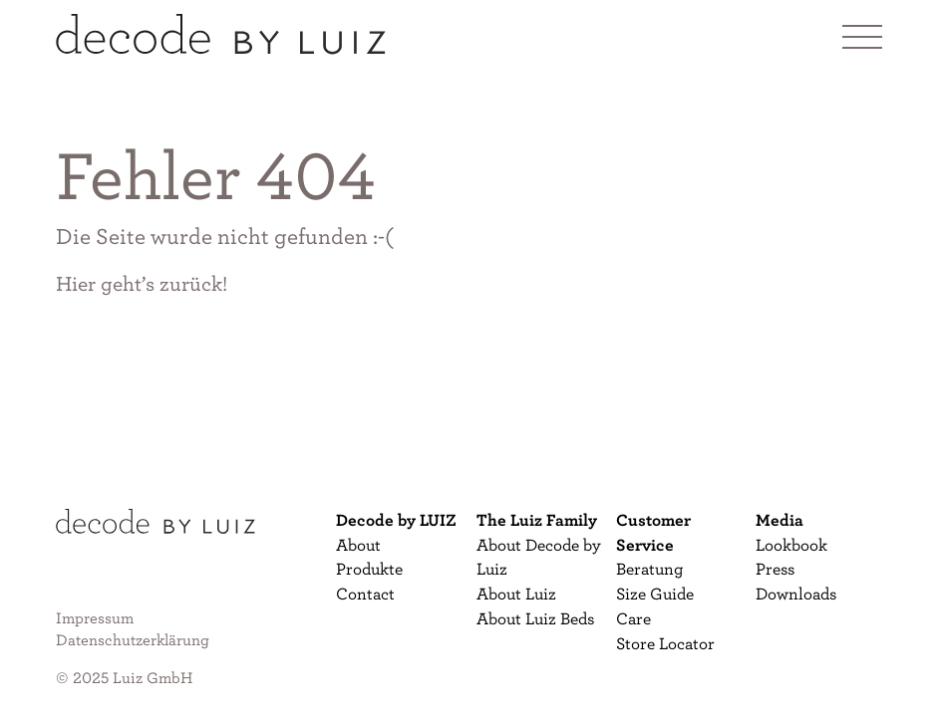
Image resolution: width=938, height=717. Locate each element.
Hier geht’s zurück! (141, 283)
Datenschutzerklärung (132, 639)
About (358, 544)
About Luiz (516, 593)
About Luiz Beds (535, 617)
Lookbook (791, 544)
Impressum (95, 617)
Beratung (650, 568)
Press (775, 568)
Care (633, 617)
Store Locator (665, 642)
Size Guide (655, 593)
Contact (365, 593)
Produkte (369, 568)
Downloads (796, 593)
